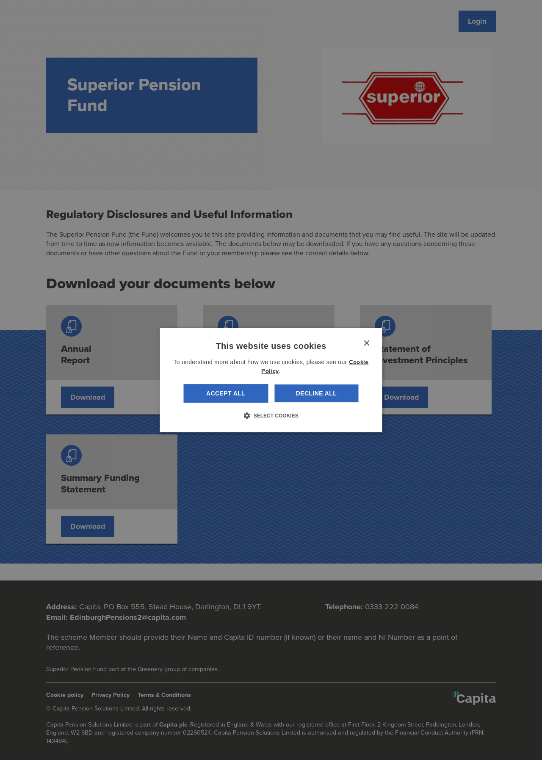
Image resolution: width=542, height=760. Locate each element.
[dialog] (271, 380)
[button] (270, 415)
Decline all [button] (316, 393)
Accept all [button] (225, 393)
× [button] (366, 343)
